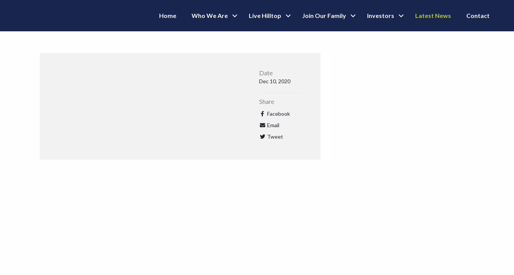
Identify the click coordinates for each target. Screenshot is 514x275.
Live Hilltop (265, 15)
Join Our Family (324, 15)
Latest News (433, 15)
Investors (380, 15)
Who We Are (210, 15)
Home (167, 15)
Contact (478, 15)
